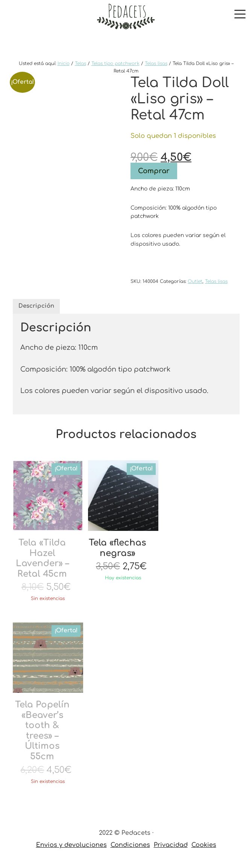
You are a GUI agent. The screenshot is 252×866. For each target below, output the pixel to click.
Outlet (195, 281)
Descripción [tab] (36, 306)
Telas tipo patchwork (115, 63)
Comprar (154, 171)
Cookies (203, 845)
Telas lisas (156, 63)
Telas (80, 63)
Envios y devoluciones (71, 845)
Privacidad (171, 845)
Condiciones (130, 845)
